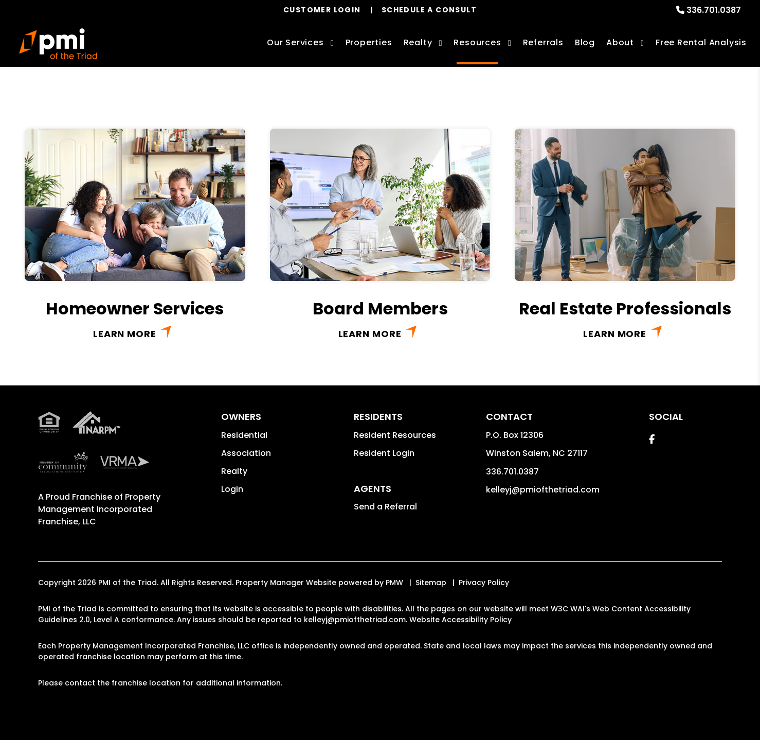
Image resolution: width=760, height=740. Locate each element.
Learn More (124, 333)
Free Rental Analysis (701, 42)
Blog (585, 42)
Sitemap (430, 582)
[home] (58, 43)
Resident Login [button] (384, 453)
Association (246, 453)
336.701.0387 (713, 10)
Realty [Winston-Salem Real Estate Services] (418, 42)
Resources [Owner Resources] (477, 42)
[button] (652, 439)
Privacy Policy (484, 582)
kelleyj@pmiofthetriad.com (543, 490)
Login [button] (232, 489)
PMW (394, 582)
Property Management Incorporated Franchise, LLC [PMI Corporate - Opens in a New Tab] (99, 509)
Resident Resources (395, 435)
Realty (234, 471)
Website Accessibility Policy (460, 619)
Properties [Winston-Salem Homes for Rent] (369, 42)
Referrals (543, 42)
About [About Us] (620, 42)
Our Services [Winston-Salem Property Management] (295, 42)
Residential (244, 435)
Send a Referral (385, 507)
